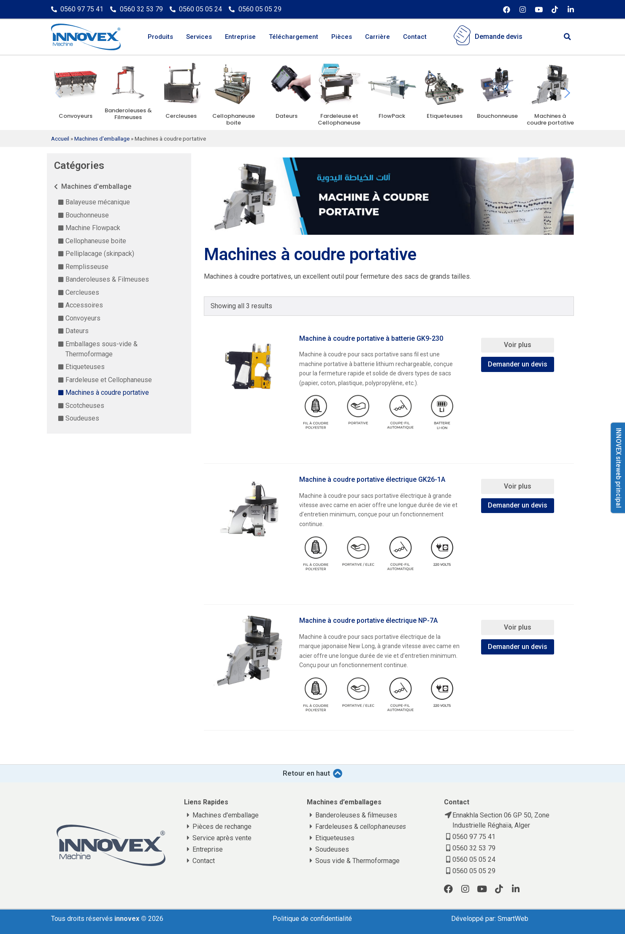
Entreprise (240, 37)
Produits (160, 37)
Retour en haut (306, 773)
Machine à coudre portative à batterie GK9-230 (371, 338)
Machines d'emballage (102, 138)
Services (199, 37)
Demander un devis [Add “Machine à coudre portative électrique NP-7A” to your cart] (517, 647)
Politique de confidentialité (312, 919)
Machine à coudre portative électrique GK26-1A (372, 479)
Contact (415, 37)
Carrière (377, 37)
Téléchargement (293, 37)
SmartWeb (513, 919)
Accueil (60, 138)
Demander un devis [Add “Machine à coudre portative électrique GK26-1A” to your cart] (517, 505)
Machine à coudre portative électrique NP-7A (368, 620)
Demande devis (498, 37)
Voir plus (517, 345)
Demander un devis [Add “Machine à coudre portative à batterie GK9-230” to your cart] (517, 364)
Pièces (341, 37)
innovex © (131, 919)
